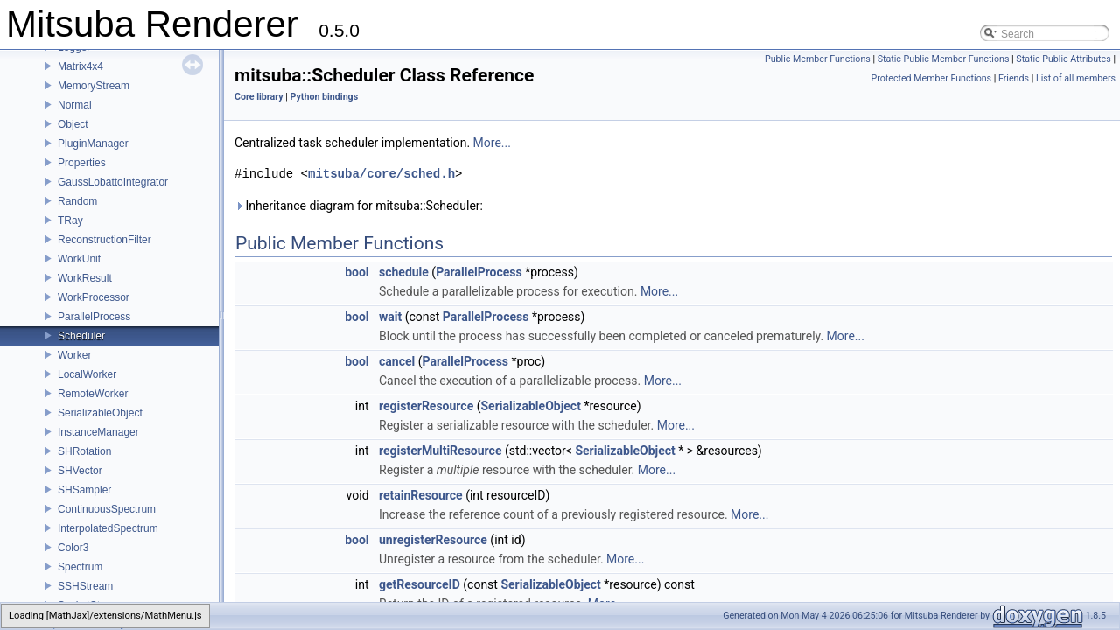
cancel (397, 361)
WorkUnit (79, 259)
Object (73, 124)
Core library (259, 96)
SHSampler (84, 490)
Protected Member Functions (931, 78)
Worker (74, 355)
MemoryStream (94, 86)
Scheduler (81, 336)
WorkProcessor (94, 297)
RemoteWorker (93, 394)
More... (492, 143)
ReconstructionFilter (104, 240)
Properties (82, 163)
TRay (70, 220)
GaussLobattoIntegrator (113, 182)
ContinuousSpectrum (107, 509)
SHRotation (84, 451)
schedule (404, 272)
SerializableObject (100, 413)
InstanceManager (98, 432)
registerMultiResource (440, 451)
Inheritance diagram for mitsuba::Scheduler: (358, 206)
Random (77, 201)
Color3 (73, 548)
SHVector (80, 471)
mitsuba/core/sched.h (381, 173)
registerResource (426, 406)
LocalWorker (87, 374)
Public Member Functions (818, 59)
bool (356, 272)
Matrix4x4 (80, 66)
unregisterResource (433, 540)
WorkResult (85, 278)
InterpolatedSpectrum (108, 528)
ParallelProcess (94, 317)
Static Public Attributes (1063, 59)
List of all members (1076, 78)
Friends (1013, 78)
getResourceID (419, 585)
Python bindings (324, 96)
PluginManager (93, 143)
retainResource (421, 495)
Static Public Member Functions (944, 59)
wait (390, 317)
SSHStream (85, 586)
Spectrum (80, 567)
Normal (75, 105)
